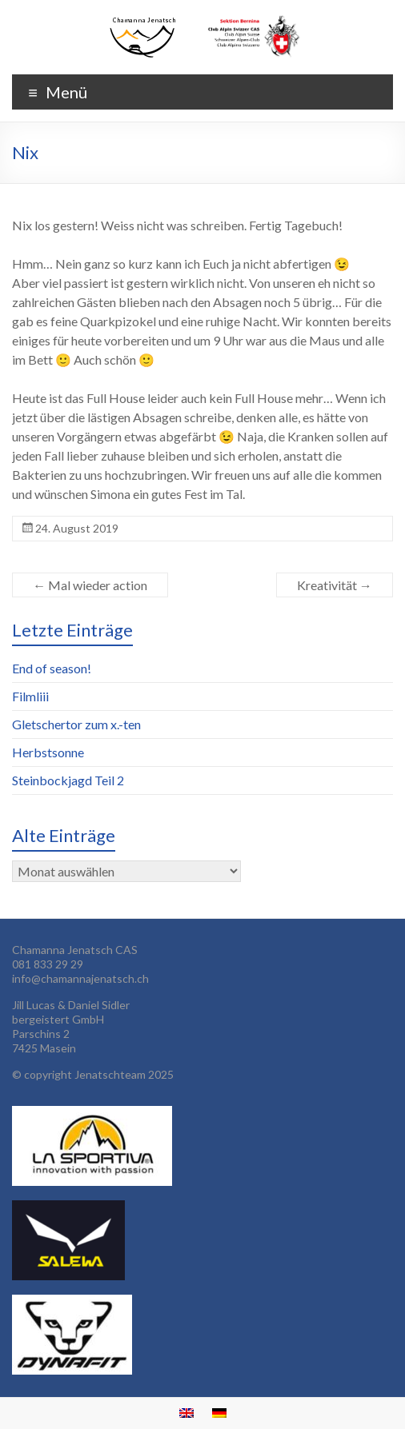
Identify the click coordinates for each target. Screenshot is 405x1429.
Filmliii (30, 696)
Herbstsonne (48, 752)
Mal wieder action (90, 585)
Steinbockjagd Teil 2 (68, 780)
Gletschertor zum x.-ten (76, 724)
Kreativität (334, 585)
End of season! (51, 668)
